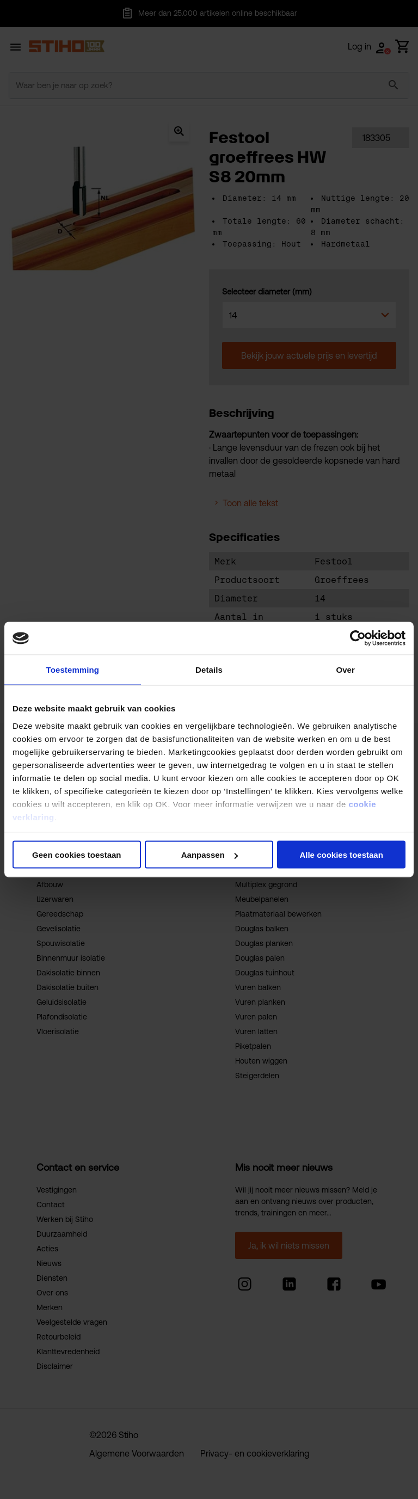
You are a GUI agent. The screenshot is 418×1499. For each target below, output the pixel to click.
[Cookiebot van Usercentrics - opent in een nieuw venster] (357, 638)
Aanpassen (209, 854)
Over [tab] (345, 669)
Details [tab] (209, 669)
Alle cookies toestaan (341, 854)
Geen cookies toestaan (76, 854)
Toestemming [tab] (73, 669)
